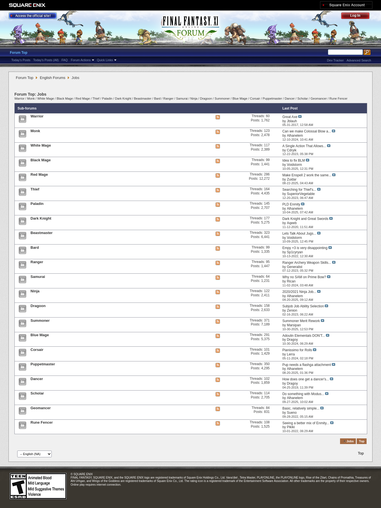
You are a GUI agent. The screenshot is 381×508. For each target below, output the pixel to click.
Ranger (168, 98)
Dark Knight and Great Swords (305, 219)
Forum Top (18, 53)
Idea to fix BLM (293, 160)
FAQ (65, 60)
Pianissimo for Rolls (297, 350)
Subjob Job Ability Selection (303, 306)
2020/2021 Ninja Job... (299, 292)
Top (361, 441)
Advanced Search (359, 60)
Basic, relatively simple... (300, 408)
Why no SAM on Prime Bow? (304, 277)
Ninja (193, 98)
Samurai (182, 98)
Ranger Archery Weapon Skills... (306, 263)
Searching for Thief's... (299, 190)
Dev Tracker (335, 60)
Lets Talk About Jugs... (299, 233)
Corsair (255, 98)
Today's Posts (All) (46, 60)
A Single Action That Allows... (304, 146)
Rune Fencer (338, 98)
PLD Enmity (291, 204)
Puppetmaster (272, 98)
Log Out (358, 16)
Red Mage (82, 98)
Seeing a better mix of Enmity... (305, 423)
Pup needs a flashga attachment (306, 365)
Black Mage (64, 98)
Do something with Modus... (303, 394)
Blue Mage (239, 98)
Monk (31, 98)
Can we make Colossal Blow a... (306, 131)
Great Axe (289, 117)
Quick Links (105, 60)
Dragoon (206, 98)
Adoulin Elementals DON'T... (303, 336)
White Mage (45, 98)
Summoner (222, 98)
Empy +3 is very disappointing (305, 248)
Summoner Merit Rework (301, 321)
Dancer (290, 98)
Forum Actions (81, 60)
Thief (95, 98)
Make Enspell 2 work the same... (306, 175)
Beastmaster (142, 98)
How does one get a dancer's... (305, 379)
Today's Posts (21, 60)
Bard (157, 98)
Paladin (107, 98)
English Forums (52, 78)
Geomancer (318, 98)
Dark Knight (123, 98)
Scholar (302, 98)
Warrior (19, 98)
